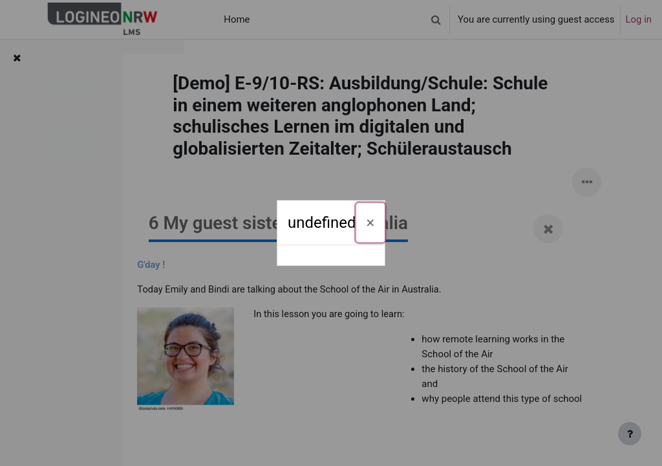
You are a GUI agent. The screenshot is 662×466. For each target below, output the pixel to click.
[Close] (370, 222)
